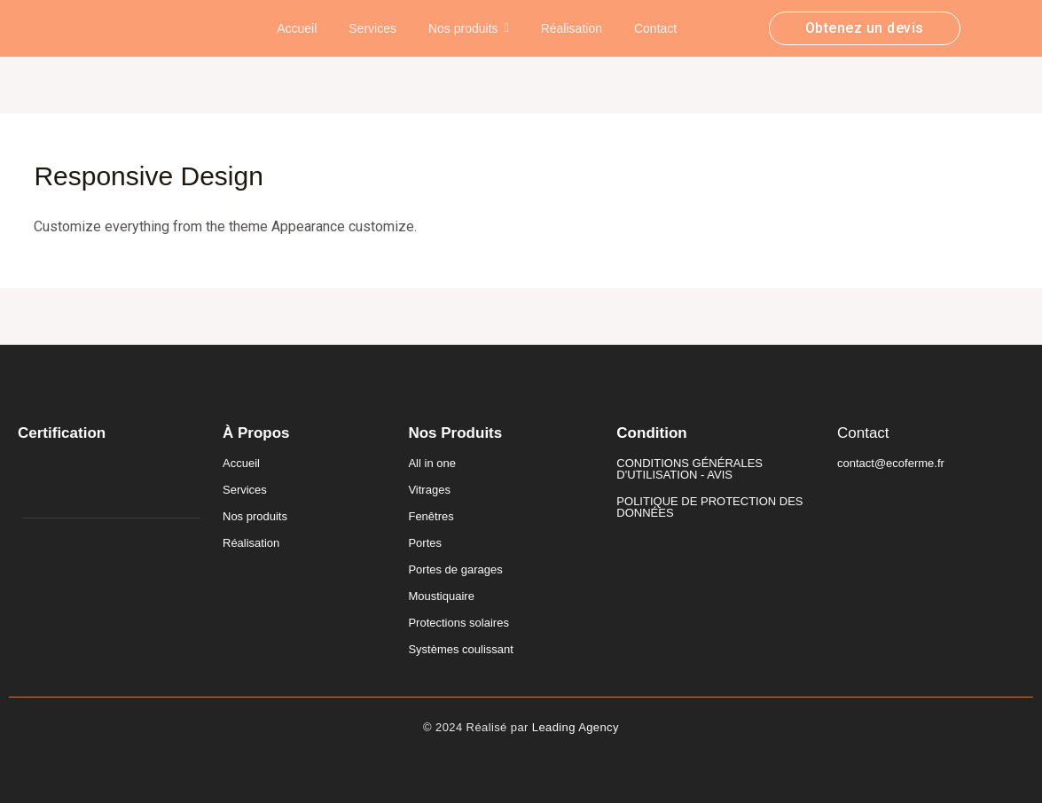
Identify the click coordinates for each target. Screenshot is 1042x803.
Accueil (241, 463)
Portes (425, 543)
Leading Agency (575, 727)
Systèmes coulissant (460, 649)
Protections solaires (458, 622)
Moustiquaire (441, 596)
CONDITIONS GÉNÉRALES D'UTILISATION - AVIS (689, 468)
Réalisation (251, 543)
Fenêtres (430, 516)
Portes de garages (455, 569)
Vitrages (429, 489)
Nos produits (255, 516)
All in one (431, 463)
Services (245, 489)
